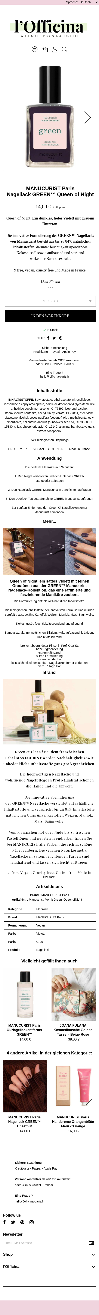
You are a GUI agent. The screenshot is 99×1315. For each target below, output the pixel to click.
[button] (89, 117)
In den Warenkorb (50, 316)
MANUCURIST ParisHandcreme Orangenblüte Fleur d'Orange (73, 1121)
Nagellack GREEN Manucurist (38, 489)
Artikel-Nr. (19, 899)
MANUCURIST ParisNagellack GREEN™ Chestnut (24, 1121)
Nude (58, 832)
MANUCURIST (29, 758)
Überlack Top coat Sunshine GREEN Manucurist (47, 498)
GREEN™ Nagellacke (30, 803)
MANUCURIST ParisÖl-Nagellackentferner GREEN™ (24, 1030)
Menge (48, 301)
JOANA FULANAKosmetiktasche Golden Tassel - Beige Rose (72, 1030)
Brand (34, 895)
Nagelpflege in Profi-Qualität (52, 780)
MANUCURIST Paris (50, 188)
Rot (41, 832)
